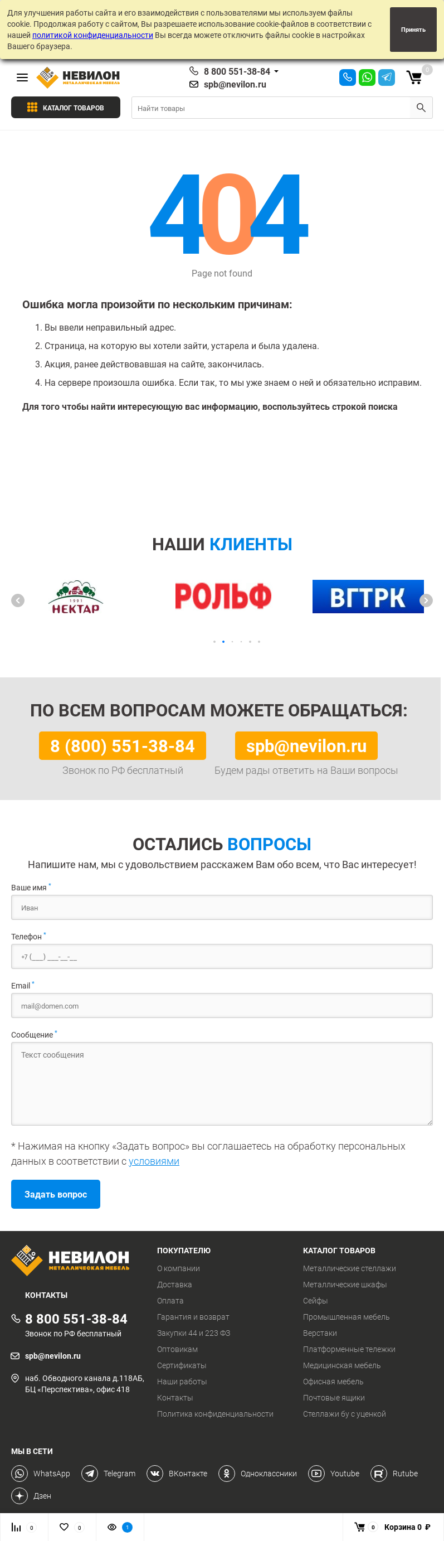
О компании (178, 1268)
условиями (154, 1160)
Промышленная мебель (346, 1317)
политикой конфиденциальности (92, 35)
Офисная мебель (333, 1381)
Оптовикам (177, 1349)
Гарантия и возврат (193, 1317)
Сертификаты (182, 1365)
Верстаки (320, 1333)
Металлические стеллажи (349, 1268)
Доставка (174, 1284)
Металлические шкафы (345, 1284)
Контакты (175, 1398)
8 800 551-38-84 (237, 71)
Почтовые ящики (334, 1398)
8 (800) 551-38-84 (122, 745)
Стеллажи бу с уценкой (344, 1414)
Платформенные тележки (349, 1349)
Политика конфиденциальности (215, 1414)
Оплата (170, 1301)
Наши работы (182, 1381)
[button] (18, 600)
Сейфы (315, 1301)
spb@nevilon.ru (235, 84)
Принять (413, 29)
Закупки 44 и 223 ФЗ (193, 1333)
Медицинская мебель (342, 1365)
